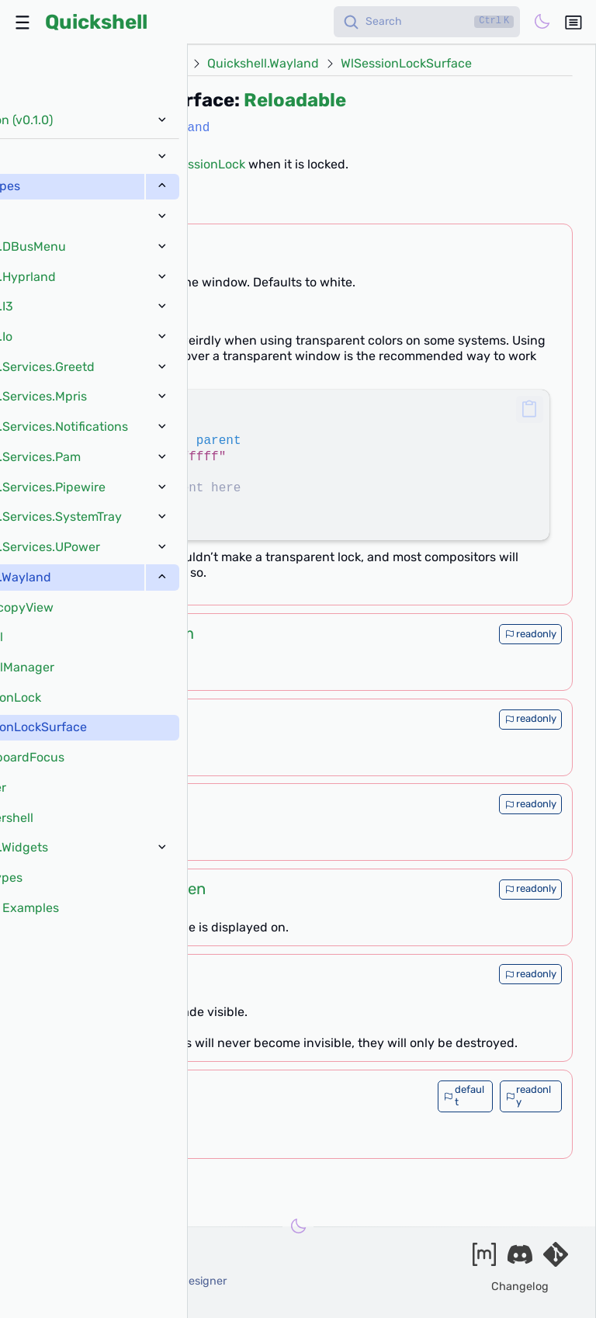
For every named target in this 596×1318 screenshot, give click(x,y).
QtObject (141, 1110)
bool (131, 973)
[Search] (427, 21)
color (125, 243)
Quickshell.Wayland (263, 63)
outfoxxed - (98, 1264)
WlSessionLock (202, 164)
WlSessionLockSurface (406, 63)
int (126, 718)
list (113, 1095)
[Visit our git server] (555, 1259)
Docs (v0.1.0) (93, 63)
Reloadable (295, 100)
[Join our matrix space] (484, 1259)
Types (168, 63)
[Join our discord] (519, 1259)
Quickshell (96, 21)
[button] (529, 409)
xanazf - (126, 1281)
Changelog (520, 1286)
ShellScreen (162, 888)
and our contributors (79, 1298)
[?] (138, 204)
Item (177, 633)
